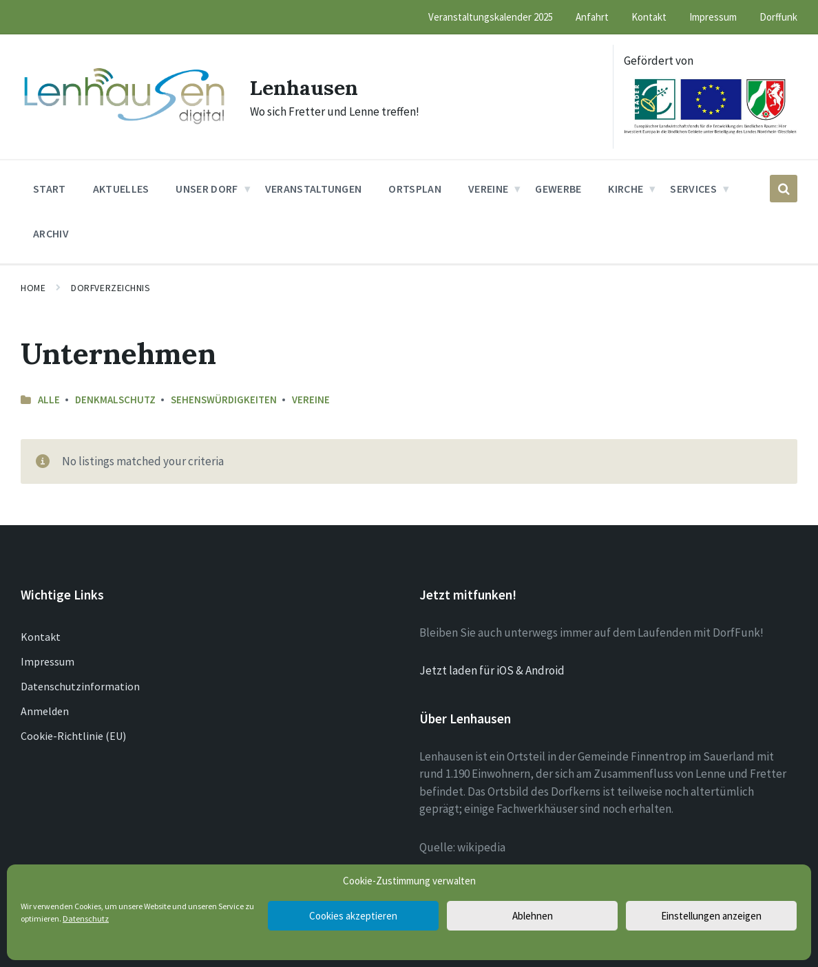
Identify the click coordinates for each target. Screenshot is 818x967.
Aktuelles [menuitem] (121, 188)
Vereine (311, 399)
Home (33, 287)
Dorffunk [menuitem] (778, 16)
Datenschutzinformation (80, 686)
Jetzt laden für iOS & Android (492, 670)
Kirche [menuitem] (625, 188)
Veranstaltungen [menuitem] (313, 188)
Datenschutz (86, 918)
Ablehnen (532, 915)
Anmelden (45, 711)
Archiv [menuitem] (51, 233)
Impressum (47, 661)
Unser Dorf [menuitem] (207, 188)
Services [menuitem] (693, 188)
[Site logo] (125, 124)
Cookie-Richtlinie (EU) (73, 736)
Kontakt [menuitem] (649, 16)
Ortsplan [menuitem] (414, 188)
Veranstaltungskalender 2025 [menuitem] (490, 16)
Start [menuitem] (49, 188)
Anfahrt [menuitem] (592, 16)
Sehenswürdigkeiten (224, 399)
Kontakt (41, 637)
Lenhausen (304, 87)
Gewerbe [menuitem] (558, 188)
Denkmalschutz (115, 399)
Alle (49, 399)
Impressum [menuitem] (713, 16)
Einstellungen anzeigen (711, 915)
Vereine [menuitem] (488, 188)
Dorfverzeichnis (110, 287)
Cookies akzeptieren (353, 915)
